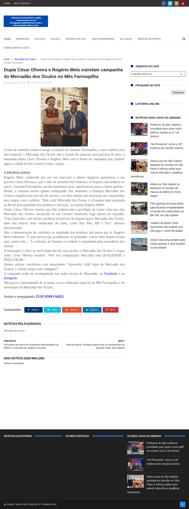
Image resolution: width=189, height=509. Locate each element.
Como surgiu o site (16, 48)
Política (40, 39)
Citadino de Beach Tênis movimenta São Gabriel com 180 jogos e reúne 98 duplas (166, 227)
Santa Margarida (103, 39)
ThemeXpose (49, 504)
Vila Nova (126, 39)
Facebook (111, 273)
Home (7, 3)
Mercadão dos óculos (25, 59)
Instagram (10, 278)
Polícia (55, 39)
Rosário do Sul (76, 39)
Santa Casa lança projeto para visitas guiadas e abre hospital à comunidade (167, 243)
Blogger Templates (15, 504)
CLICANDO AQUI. (50, 296)
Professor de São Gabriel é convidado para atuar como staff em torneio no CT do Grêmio (165, 447)
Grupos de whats (149, 39)
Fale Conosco (22, 3)
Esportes (22, 39)
